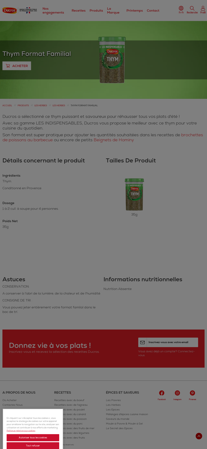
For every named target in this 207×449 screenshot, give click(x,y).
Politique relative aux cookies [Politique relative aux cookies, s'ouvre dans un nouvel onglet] (21, 441)
